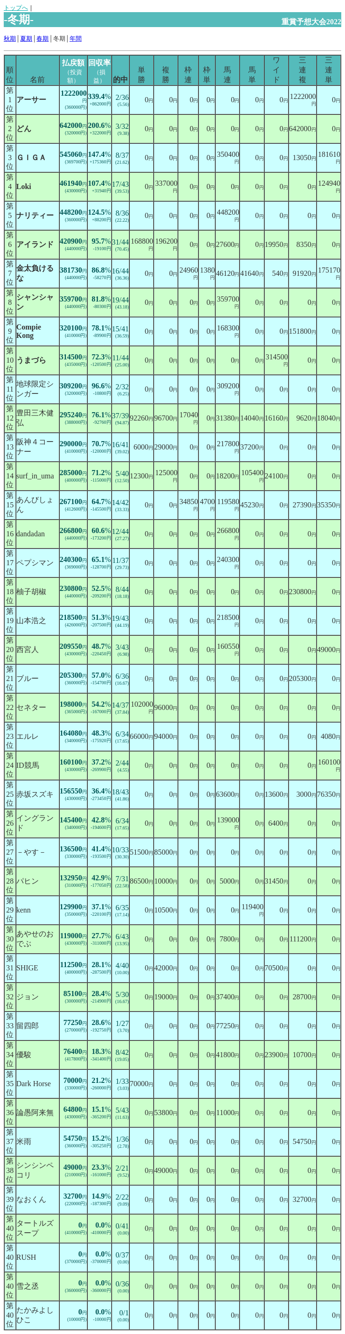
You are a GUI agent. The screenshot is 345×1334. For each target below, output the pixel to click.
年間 (76, 38)
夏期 (26, 38)
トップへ (16, 7)
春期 (42, 38)
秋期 (10, 38)
